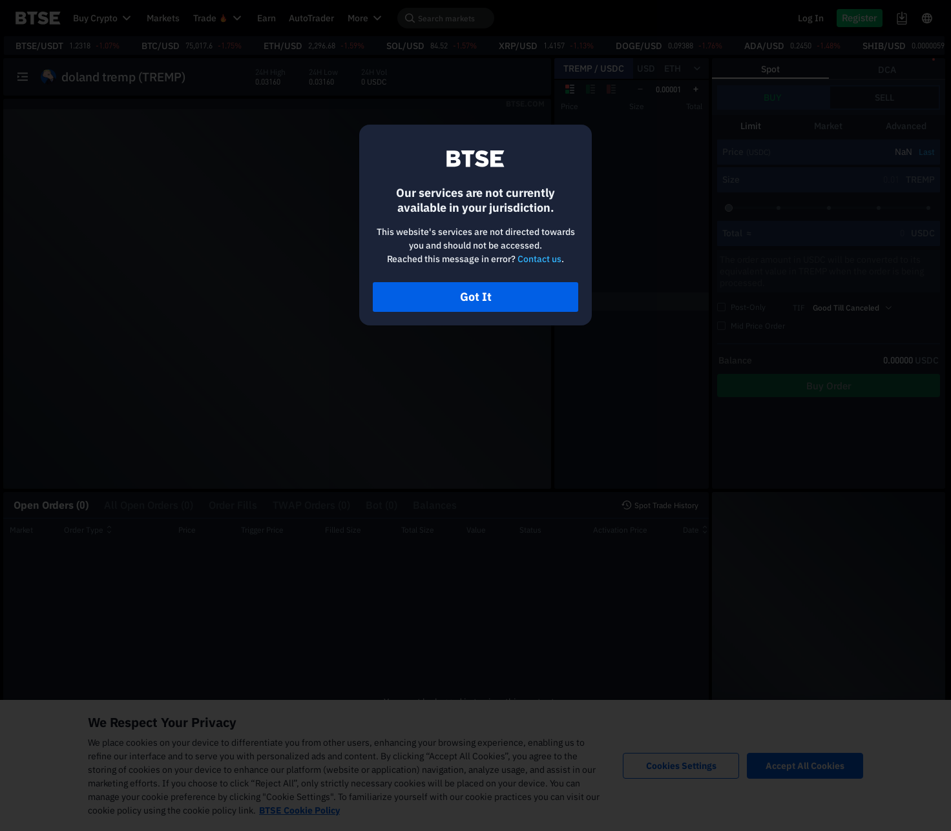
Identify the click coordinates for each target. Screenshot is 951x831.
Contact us (539, 259)
